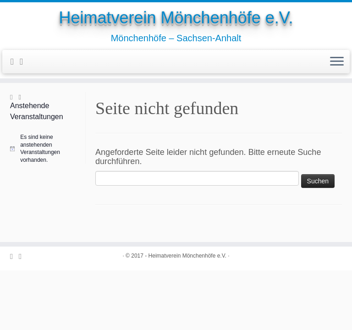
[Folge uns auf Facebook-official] (15, 61)
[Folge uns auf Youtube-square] (24, 61)
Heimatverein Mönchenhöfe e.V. (176, 17)
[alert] (46, 148)
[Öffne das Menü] (337, 62)
